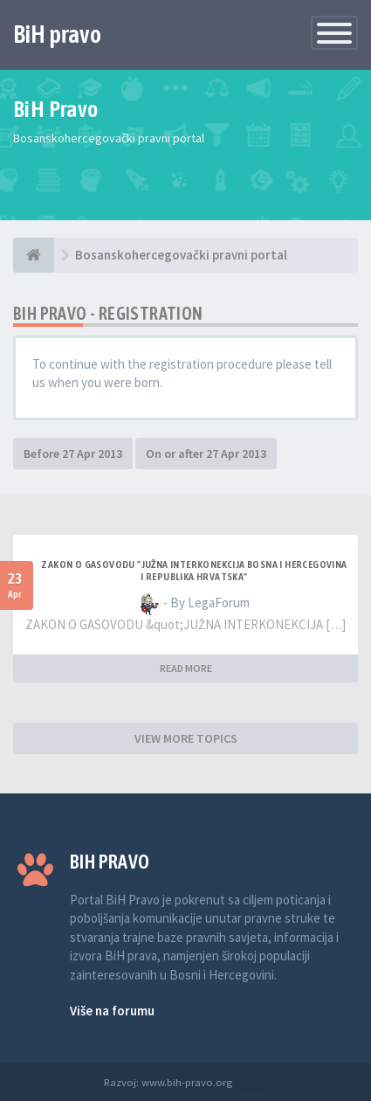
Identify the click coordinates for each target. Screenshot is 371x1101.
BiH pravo (57, 34)
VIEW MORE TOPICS (185, 738)
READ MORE (186, 668)
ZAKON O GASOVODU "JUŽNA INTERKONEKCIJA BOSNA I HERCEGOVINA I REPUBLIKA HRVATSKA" (194, 570)
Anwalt (251, 1082)
